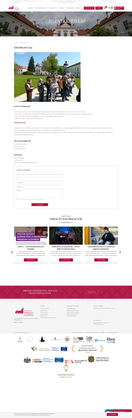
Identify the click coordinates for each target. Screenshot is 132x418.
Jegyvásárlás (89, 8)
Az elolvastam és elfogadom (30, 199)
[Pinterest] (107, 1)
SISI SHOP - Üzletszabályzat (91, 332)
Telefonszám (20, 186)
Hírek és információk (66, 219)
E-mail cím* (19, 182)
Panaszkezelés (44, 312)
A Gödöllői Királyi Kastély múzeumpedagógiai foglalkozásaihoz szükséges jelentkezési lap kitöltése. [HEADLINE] (66, 2)
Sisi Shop (98, 8)
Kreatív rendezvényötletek (73, 312)
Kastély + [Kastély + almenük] (62, 8)
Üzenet (18, 190)
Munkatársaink (44, 314)
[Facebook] (103, 1)
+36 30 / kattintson (104, 322)
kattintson (101, 324)
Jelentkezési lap (24, 42)
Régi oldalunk (43, 315)
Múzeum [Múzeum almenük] (31, 8)
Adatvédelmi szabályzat (78, 332)
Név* (18, 177)
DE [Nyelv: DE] (117, 1)
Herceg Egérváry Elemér (72, 314)
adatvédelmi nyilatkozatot (26, 199)
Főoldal (16, 42)
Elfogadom (112, 414)
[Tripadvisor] (111, 1)
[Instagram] (105, 1)
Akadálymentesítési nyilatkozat (48, 317)
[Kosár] (105, 8)
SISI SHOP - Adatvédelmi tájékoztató (108, 332)
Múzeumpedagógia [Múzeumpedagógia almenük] (41, 8)
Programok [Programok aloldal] (70, 8)
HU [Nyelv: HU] (113, 1)
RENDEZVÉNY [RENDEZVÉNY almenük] (53, 8)
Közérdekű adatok (44, 308)
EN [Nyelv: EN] (115, 1)
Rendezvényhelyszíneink (73, 310)
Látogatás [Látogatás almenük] (79, 8)
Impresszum (43, 310)
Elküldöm (39, 204)
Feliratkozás (92, 292)
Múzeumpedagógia (71, 315)
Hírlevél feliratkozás (72, 308)
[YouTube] (109, 1)
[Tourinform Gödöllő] (119, 8)
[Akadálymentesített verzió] (112, 8)
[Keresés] (109, 8)
